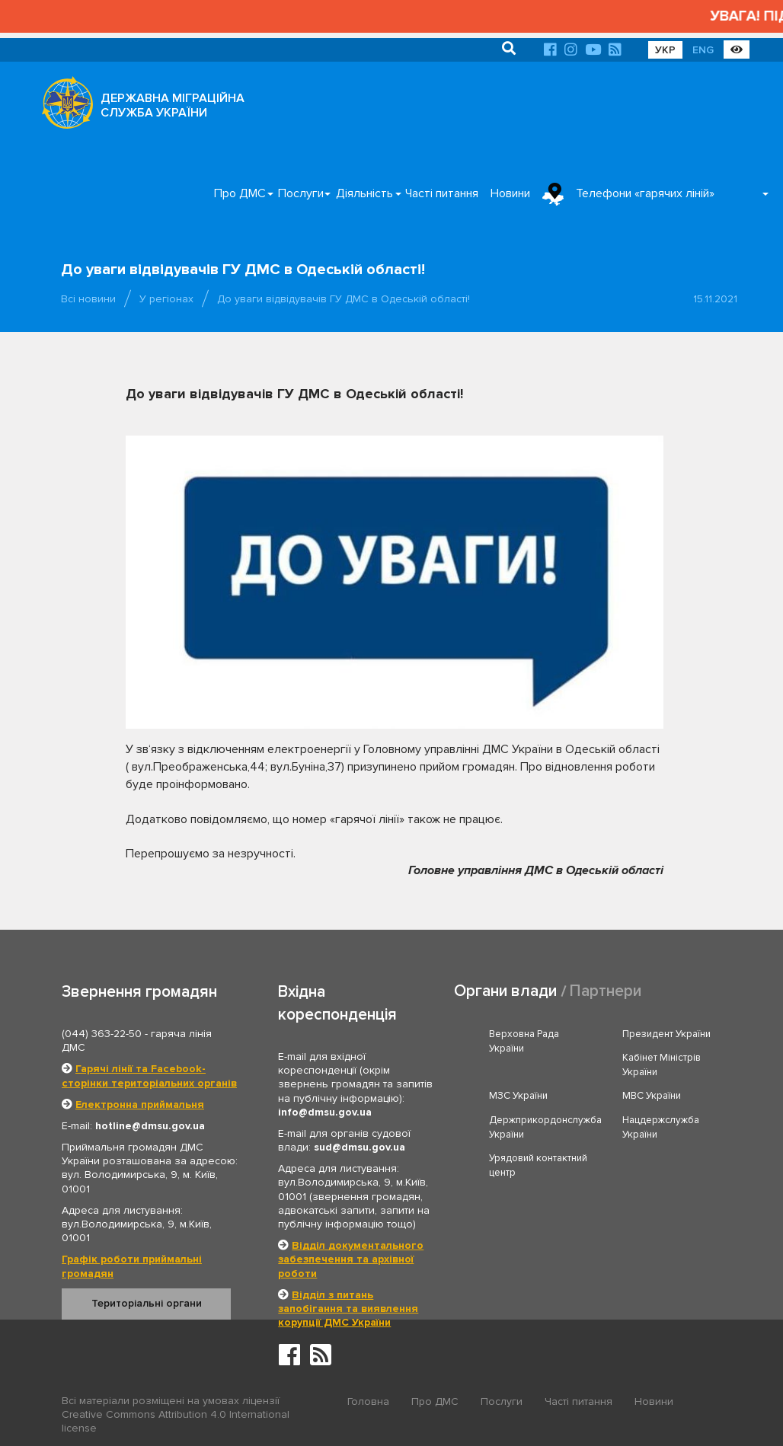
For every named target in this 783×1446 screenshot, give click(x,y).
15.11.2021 (715, 298)
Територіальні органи (146, 1303)
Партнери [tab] (605, 991)
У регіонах (166, 298)
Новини (510, 193)
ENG (703, 49)
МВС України (651, 1096)
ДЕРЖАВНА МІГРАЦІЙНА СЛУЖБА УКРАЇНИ (172, 105)
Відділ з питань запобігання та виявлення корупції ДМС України (348, 1308)
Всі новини (88, 298)
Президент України (666, 1034)
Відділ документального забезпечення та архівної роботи (350, 1259)
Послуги (301, 193)
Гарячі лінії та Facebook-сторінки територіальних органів (149, 1075)
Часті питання (441, 193)
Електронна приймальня (139, 1104)
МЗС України (518, 1096)
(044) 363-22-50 (102, 1033)
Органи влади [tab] (505, 991)
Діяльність (364, 193)
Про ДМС (240, 193)
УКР (665, 49)
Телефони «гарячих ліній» (645, 193)
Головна (368, 1401)
